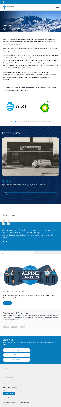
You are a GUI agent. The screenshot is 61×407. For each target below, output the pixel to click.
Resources (6, 381)
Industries (6, 375)
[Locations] (12, 2)
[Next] (12, 253)
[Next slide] (48, 121)
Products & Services (9, 372)
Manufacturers (8, 378)
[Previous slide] (13, 121)
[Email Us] (49, 1)
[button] (3, 194)
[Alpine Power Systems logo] (8, 7)
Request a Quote (17, 350)
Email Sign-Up (9, 393)
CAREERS (7, 303)
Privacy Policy (6, 398)
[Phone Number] (30, 1)
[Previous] (3, 253)
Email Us (16, 355)
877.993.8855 (16, 360)
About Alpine (7, 369)
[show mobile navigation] (57, 6)
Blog (4, 384)
